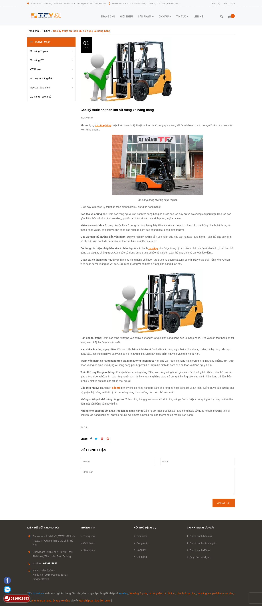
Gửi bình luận (223, 503)
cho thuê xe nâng (186, 593)
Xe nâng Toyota (39, 51)
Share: (85, 438)
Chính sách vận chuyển (203, 543)
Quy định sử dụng (200, 557)
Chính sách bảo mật (201, 536)
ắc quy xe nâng (61, 600)
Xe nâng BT (37, 60)
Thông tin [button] (88, 527)
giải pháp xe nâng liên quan (94, 600)
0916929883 (50, 563)
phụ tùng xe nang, (41, 600)
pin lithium (218, 593)
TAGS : (85, 427)
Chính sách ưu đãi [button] (200, 527)
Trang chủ (89, 536)
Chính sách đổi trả (200, 550)
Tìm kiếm (141, 536)
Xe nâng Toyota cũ (40, 96)
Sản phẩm (89, 550)
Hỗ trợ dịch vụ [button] (145, 527)
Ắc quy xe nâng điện (41, 78)
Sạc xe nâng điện (40, 87)
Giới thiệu (88, 543)
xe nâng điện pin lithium (161, 593)
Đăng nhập (142, 543)
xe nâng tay (204, 593)
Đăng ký (141, 549)
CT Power (35, 69)
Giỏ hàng (141, 556)
